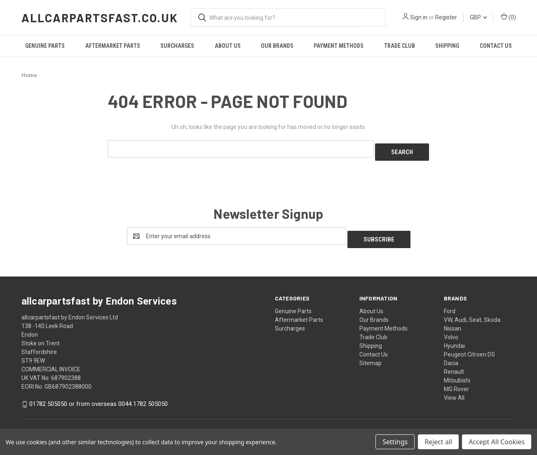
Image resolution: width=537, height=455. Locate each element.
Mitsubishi (457, 374)
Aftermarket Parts (112, 45)
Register (446, 17)
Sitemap (370, 356)
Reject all (438, 441)
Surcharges (177, 45)
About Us (228, 45)
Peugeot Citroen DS (469, 348)
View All (454, 391)
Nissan (452, 322)
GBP (478, 17)
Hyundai (454, 339)
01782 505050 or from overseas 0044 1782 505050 (98, 397)
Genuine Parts (45, 45)
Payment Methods (338, 45)
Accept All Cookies (497, 441)
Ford (449, 304)
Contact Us (496, 45)
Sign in (418, 17)
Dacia (451, 356)
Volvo (451, 330)
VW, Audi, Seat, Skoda (472, 313)
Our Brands (277, 45)
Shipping (447, 45)
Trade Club (399, 45)
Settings (395, 441)
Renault (454, 365)
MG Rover (456, 382)
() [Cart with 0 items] (508, 17)
